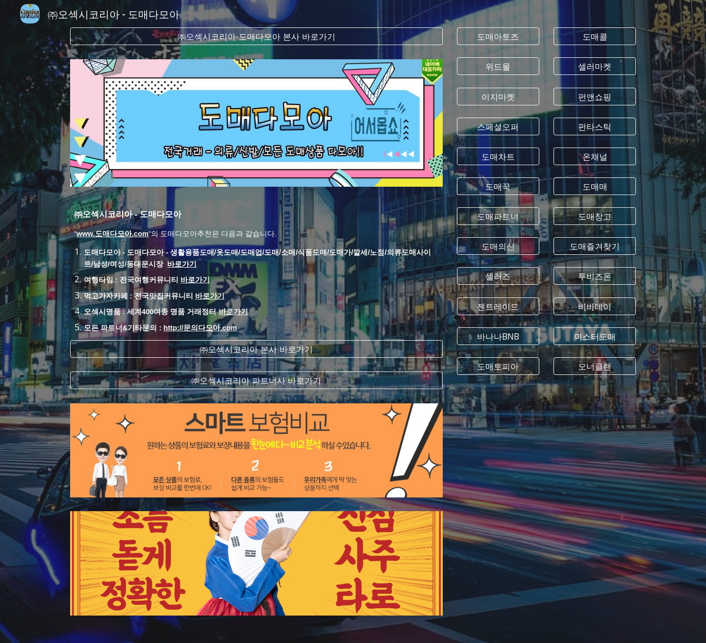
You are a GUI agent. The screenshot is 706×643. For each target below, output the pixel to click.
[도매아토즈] (498, 36)
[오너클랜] (594, 366)
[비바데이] (594, 306)
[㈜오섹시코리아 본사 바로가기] (256, 349)
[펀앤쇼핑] (594, 96)
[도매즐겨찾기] (594, 246)
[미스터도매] (594, 336)
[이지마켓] (498, 96)
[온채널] (594, 156)
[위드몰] (498, 66)
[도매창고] (594, 216)
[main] (256, 263)
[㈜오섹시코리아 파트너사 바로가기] (256, 381)
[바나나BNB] (498, 336)
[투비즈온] (594, 276)
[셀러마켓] (594, 66)
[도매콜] (594, 36)
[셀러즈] (498, 276)
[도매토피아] (498, 366)
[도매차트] (498, 156)
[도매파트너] (498, 216)
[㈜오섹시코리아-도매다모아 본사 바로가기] (256, 36)
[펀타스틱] (594, 126)
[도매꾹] (498, 186)
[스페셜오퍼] (498, 126)
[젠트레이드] (498, 306)
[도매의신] (498, 246)
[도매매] (594, 186)
